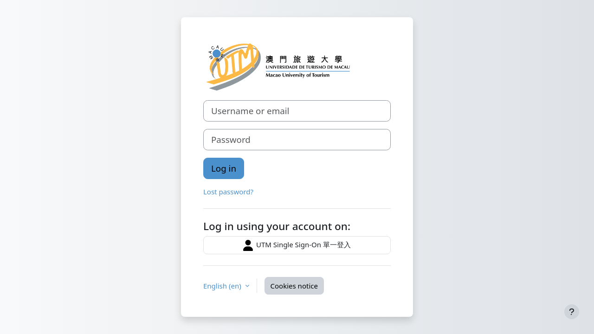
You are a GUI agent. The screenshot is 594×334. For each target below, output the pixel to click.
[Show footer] (571, 311)
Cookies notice (294, 285)
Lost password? (228, 191)
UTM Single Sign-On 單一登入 (297, 245)
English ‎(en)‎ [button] (223, 285)
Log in (223, 168)
